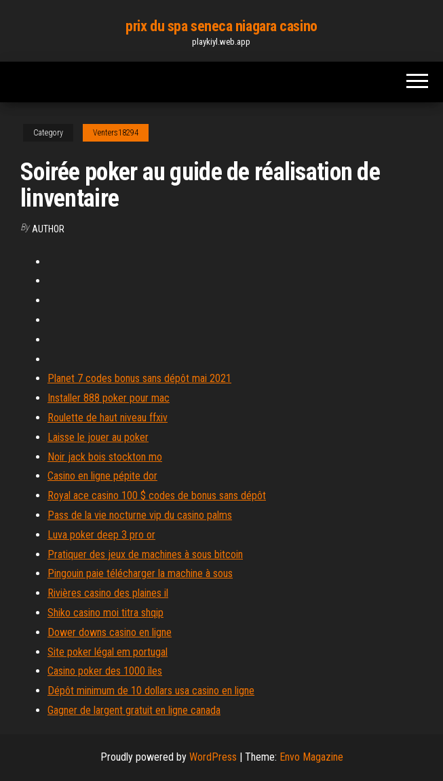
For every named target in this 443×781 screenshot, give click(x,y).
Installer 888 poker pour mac (108, 398)
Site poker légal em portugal (107, 652)
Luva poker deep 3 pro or (101, 534)
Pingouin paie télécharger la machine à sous (140, 573)
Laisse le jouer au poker (98, 437)
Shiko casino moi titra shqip (105, 612)
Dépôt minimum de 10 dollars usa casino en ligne (150, 690)
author (48, 229)
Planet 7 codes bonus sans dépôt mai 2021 (139, 378)
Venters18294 (115, 133)
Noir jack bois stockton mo (104, 456)
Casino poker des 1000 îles (104, 670)
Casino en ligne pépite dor (102, 475)
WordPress (213, 757)
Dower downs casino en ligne (109, 632)
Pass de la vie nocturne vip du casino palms (139, 515)
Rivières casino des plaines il (107, 593)
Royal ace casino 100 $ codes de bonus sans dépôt (156, 495)
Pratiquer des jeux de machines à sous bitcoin (145, 554)
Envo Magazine (311, 757)
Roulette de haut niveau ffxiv (107, 417)
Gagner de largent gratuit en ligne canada (133, 710)
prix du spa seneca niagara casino (221, 26)
